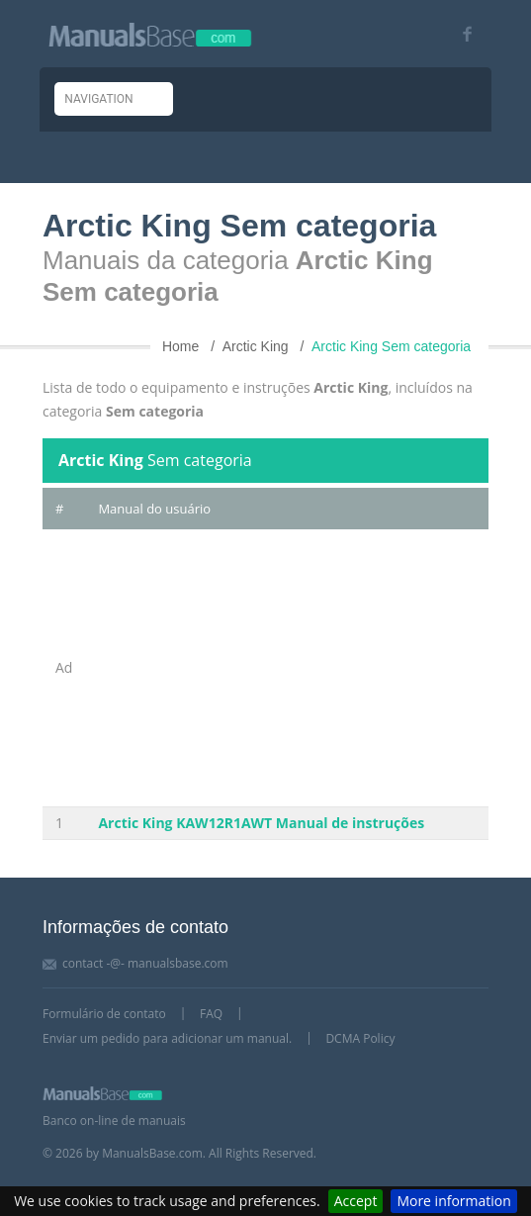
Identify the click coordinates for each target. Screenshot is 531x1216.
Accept (356, 1200)
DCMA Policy (360, 1038)
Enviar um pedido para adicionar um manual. (167, 1038)
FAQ (211, 1013)
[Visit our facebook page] (460, 34)
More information (453, 1200)
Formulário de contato (104, 1013)
